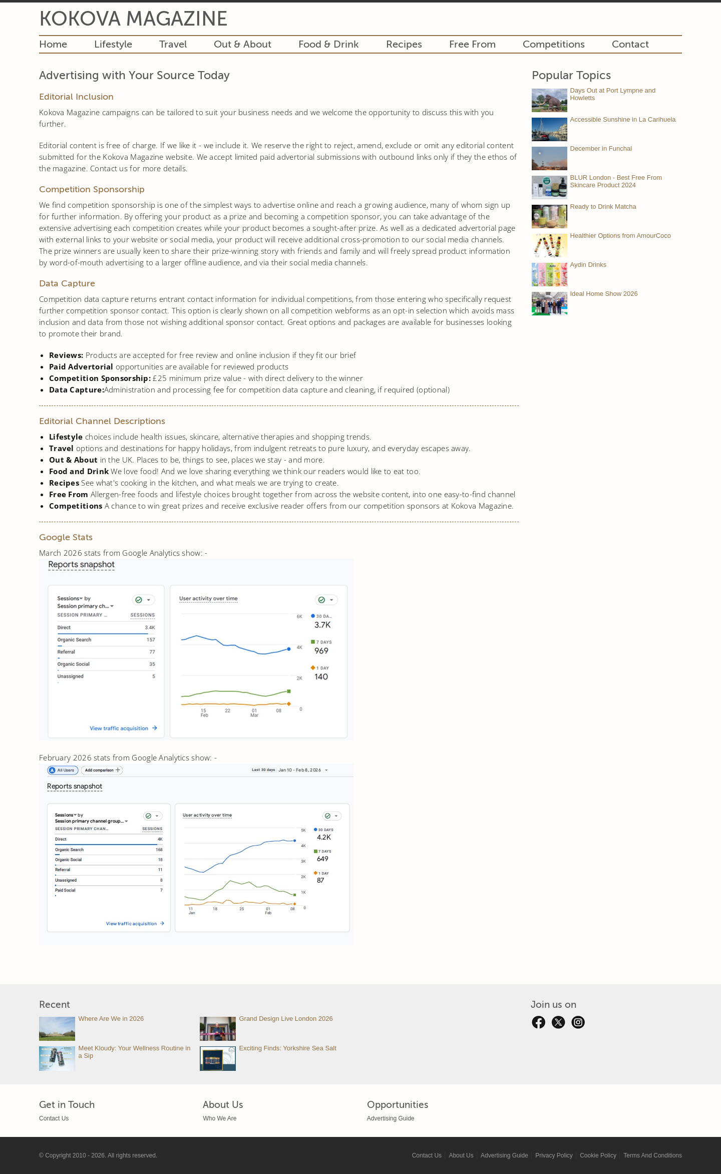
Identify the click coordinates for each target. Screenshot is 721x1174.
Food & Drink (328, 44)
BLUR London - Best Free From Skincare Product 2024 (616, 181)
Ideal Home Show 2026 (604, 293)
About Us (461, 1155)
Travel (173, 44)
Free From (472, 44)
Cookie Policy (598, 1155)
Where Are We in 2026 (111, 1018)
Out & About (242, 44)
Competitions (554, 44)
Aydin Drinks (588, 264)
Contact (630, 44)
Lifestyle (113, 44)
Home (53, 44)
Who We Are (219, 1118)
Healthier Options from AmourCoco (620, 235)
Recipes (404, 44)
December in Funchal (601, 148)
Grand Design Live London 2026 (285, 1018)
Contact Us (54, 1118)
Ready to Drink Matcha (603, 206)
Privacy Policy (554, 1155)
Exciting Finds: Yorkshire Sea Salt (287, 1048)
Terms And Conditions (652, 1155)
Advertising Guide (391, 1118)
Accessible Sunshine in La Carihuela (623, 119)
